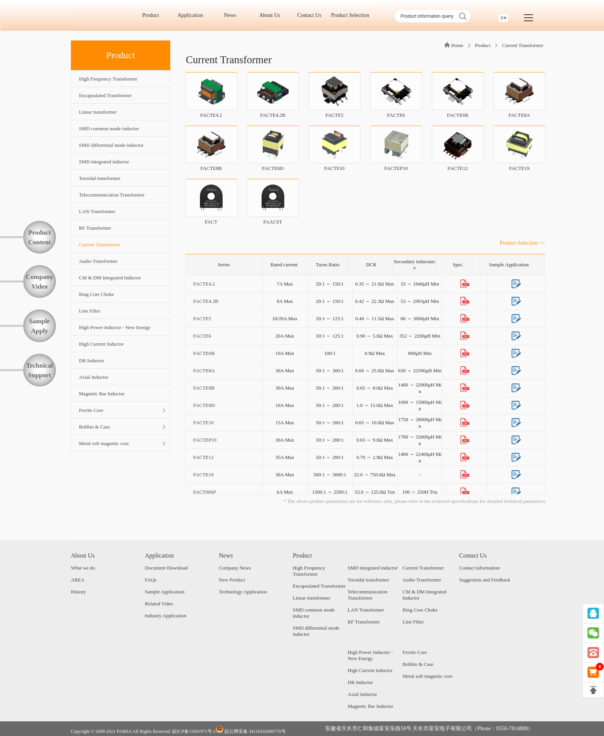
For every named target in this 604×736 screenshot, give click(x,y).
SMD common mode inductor (314, 613)
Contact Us (312, 15)
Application (193, 15)
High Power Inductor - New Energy (370, 655)
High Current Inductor (370, 670)
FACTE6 (202, 336)
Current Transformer (522, 45)
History (78, 592)
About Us (272, 15)
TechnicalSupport (39, 370)
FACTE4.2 (204, 284)
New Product (232, 580)
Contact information (479, 568)
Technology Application (243, 592)
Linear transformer (312, 598)
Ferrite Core (415, 652)
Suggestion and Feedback (484, 580)
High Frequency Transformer (309, 571)
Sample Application (165, 592)
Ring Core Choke (420, 610)
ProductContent (39, 237)
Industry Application (165, 615)
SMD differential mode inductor (316, 631)
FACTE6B (204, 353)
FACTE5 (202, 318)
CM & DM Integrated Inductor (424, 595)
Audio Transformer (422, 580)
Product (153, 15)
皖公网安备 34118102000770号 (251, 729)
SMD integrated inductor (373, 568)
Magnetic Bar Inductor (370, 706)
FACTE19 (203, 474)
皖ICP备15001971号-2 (194, 731)
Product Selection (350, 15)
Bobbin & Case (418, 664)
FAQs (150, 580)
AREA (77, 580)
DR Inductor (360, 682)
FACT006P (204, 492)
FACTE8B (204, 388)
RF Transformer (364, 622)
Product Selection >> (522, 243)
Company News (235, 568)
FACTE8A (204, 370)
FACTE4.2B (205, 301)
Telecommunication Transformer (368, 595)
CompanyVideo (39, 281)
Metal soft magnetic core (428, 676)
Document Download (166, 568)
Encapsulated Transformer (319, 586)
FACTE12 (203, 457)
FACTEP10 (204, 440)
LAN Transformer (366, 610)
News (232, 15)
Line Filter (413, 622)
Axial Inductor (362, 694)
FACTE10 (203, 422)
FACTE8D (204, 405)
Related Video (159, 604)
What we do (83, 568)
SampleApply (39, 326)
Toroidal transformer (368, 580)
